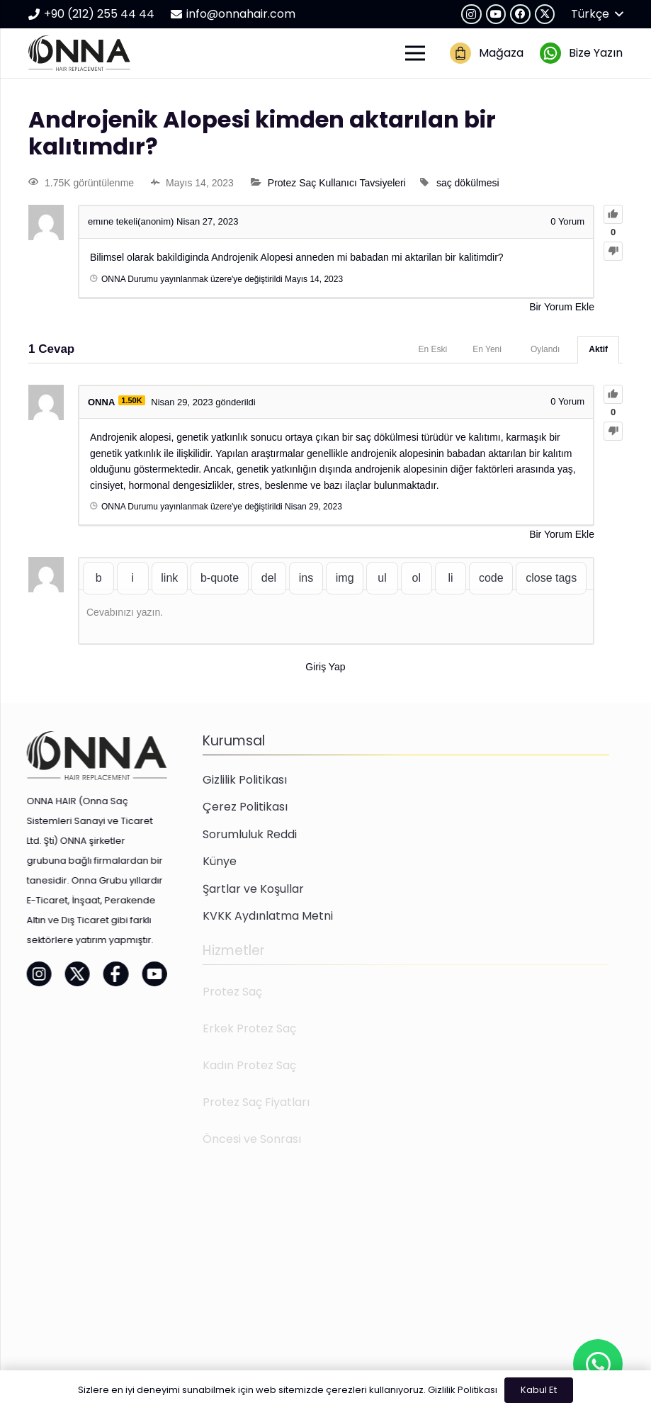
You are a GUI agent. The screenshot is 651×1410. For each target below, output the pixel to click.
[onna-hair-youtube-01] (120, 973)
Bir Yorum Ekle (561, 306)
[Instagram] (471, 14)
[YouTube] (496, 14)
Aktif (598, 349)
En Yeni (487, 349)
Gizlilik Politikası (462, 1390)
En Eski (433, 349)
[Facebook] (520, 14)
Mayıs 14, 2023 (314, 279)
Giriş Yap (325, 666)
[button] (597, 14)
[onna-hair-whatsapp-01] (550, 53)
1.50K (131, 400)
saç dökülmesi (467, 182)
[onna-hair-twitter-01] (43, 973)
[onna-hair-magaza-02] (460, 53)
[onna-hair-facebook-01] (81, 973)
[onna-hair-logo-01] (79, 53)
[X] (545, 14)
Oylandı (545, 349)
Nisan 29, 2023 (313, 507)
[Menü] (415, 53)
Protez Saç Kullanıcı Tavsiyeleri (337, 182)
